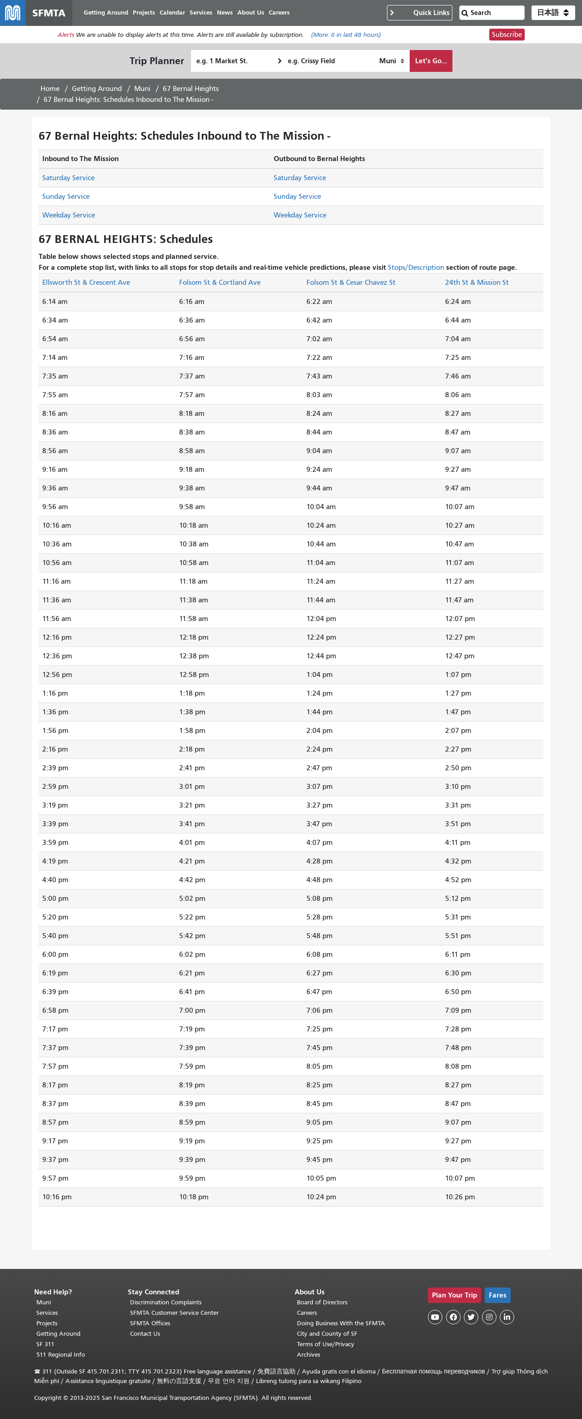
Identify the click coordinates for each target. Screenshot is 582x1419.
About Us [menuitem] (250, 12)
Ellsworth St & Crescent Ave (86, 282)
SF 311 (45, 1344)
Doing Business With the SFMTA (341, 1323)
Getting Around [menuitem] (106, 12)
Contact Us (145, 1334)
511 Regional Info (60, 1354)
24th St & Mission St (477, 282)
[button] (553, 12)
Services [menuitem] (201, 12)
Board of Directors (322, 1302)
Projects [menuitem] (144, 12)
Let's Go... (431, 60)
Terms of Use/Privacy (325, 1344)
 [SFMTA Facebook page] (453, 1317)
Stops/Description (416, 267)
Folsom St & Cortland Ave (220, 282)
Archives (308, 1354)
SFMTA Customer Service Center (174, 1313)
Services (47, 1313)
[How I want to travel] (392, 61)
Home (50, 89)
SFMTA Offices (150, 1323)
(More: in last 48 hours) (346, 35)
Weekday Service (68, 215)
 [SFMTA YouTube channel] (435, 1317)
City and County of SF (327, 1334)
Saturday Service (68, 178)
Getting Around (97, 89)
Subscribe (507, 34)
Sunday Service (66, 196)
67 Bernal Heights (191, 89)
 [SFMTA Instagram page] (489, 1317)
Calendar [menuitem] (172, 12)
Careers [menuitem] (279, 12)
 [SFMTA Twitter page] (471, 1317)
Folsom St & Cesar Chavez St (351, 282)
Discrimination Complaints (165, 1302)
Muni (142, 89)
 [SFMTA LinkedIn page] (507, 1317)
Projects (46, 1323)
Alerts (66, 35)
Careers (307, 1313)
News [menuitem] (225, 12)
